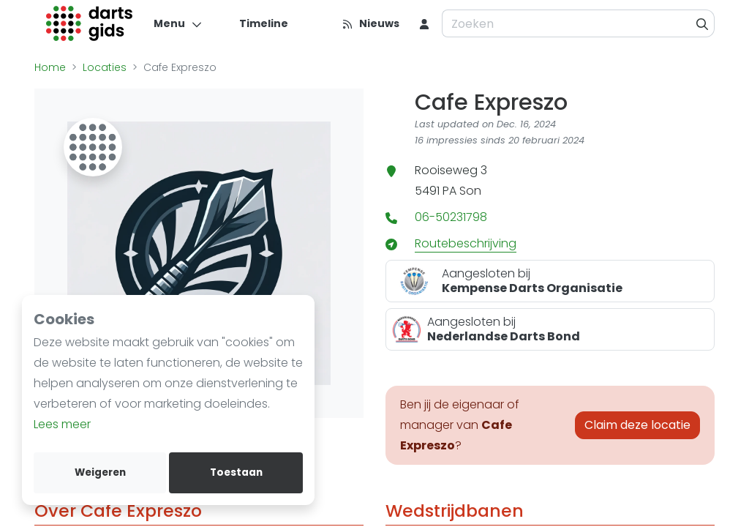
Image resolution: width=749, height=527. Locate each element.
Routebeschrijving (465, 243)
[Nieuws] (370, 23)
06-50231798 (451, 217)
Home (50, 67)
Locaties (105, 67)
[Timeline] (255, 23)
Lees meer (62, 424)
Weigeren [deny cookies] (100, 472)
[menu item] (424, 23)
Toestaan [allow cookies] (236, 472)
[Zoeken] (702, 23)
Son (470, 190)
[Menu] (178, 23)
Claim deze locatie (637, 424)
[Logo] (89, 23)
